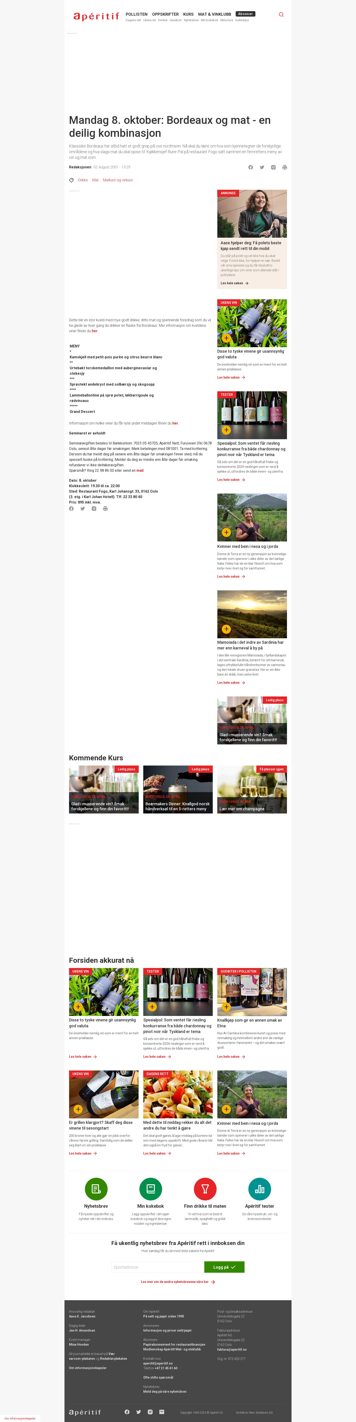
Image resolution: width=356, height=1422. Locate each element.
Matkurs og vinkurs (118, 180)
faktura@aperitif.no (232, 1349)
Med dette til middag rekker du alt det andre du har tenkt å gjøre (177, 1125)
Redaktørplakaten (113, 1358)
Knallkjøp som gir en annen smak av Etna (249, 1023)
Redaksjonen (80, 167)
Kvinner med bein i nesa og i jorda (247, 546)
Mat (95, 180)
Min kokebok (209, 20)
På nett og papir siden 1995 (163, 1316)
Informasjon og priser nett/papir (167, 1330)
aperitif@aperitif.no (158, 1363)
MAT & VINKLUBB (214, 14)
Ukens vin (149, 20)
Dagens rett (133, 20)
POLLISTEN (137, 14)
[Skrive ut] (284, 167)
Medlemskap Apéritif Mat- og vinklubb (172, 1349)
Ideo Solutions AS (261, 1412)
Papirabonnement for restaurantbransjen (174, 1344)
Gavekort (176, 20)
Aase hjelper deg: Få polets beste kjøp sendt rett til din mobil (251, 245)
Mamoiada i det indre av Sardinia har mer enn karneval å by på (250, 645)
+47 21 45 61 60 (166, 1368)
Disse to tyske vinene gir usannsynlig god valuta (250, 354)
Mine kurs (226, 20)
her (175, 423)
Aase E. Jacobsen (82, 1316)
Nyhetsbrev (191, 20)
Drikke (83, 180)
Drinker (163, 20)
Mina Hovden (79, 1344)
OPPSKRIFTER (165, 14)
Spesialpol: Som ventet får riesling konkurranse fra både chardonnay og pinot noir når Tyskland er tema (251, 449)
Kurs (188, 14)
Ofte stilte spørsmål (158, 1377)
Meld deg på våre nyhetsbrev (164, 1391)
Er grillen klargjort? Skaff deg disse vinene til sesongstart (101, 1125)
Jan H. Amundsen (82, 1330)
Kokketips (242, 20)
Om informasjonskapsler (88, 1368)
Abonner (245, 14)
